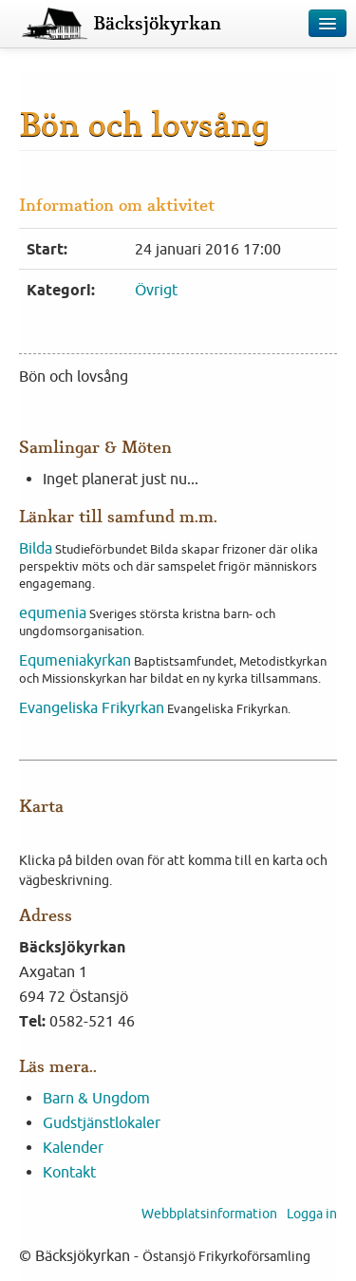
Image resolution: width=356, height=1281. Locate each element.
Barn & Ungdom (96, 1097)
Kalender (73, 1147)
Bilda (35, 547)
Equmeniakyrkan (75, 660)
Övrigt (156, 289)
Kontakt (69, 1171)
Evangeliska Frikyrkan (91, 707)
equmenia (52, 612)
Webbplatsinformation (209, 1213)
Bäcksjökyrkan (157, 23)
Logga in (312, 1213)
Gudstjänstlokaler (101, 1122)
